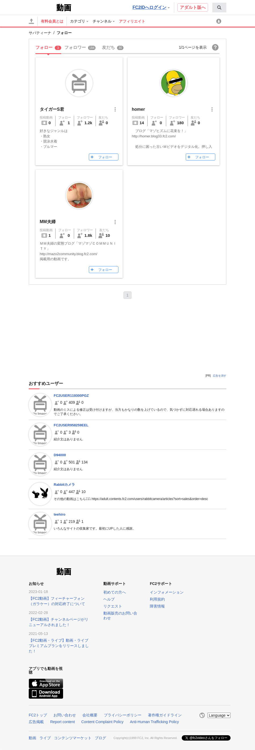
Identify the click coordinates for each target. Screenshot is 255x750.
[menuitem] (219, 7)
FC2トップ (38, 715)
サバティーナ (40, 33)
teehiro (59, 514)
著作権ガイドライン (165, 715)
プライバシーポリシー (122, 715)
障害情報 (157, 606)
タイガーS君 (52, 109)
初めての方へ (114, 592)
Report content (62, 722)
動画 (32, 738)
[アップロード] (31, 21)
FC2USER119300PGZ (71, 396)
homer (138, 109)
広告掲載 (36, 722)
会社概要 (89, 715)
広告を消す (219, 375)
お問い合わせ (64, 715)
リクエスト (112, 606)
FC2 (42, 7)
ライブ (45, 738)
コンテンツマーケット (73, 738)
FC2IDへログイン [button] (151, 7)
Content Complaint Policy (102, 722)
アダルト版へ (193, 7)
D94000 (60, 455)
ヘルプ (109, 599)
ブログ (100, 738)
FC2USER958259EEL (71, 425)
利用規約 (157, 599)
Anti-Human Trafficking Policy (154, 722)
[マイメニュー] (219, 21)
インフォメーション (167, 592)
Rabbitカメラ (64, 485)
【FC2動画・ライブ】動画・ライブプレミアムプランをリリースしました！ (59, 645)
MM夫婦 (48, 221)
